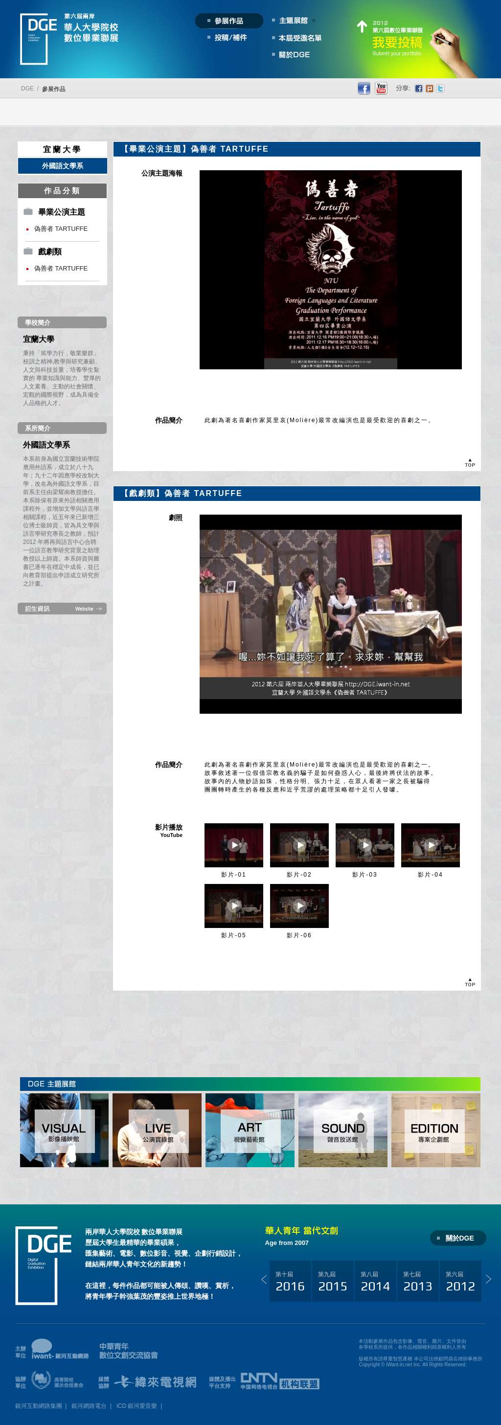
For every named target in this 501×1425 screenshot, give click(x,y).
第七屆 (418, 1282)
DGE (27, 88)
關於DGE (460, 1238)
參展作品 (54, 89)
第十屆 (290, 1282)
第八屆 (375, 1282)
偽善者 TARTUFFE (61, 228)
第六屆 (460, 1282)
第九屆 (332, 1282)
